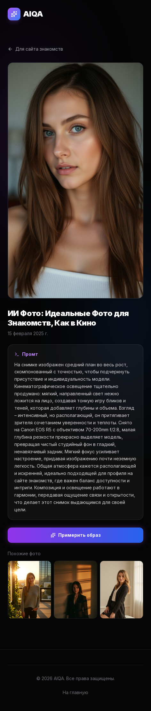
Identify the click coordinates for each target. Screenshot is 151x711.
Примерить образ (76, 535)
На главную (75, 692)
